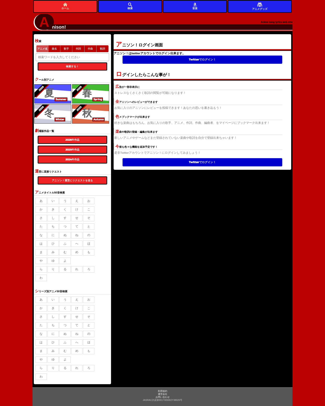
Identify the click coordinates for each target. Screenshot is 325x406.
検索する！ (72, 66)
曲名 (54, 48)
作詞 (78, 48)
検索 (130, 6)
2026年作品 (72, 139)
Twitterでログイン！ (202, 59)
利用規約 (162, 391)
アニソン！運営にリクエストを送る (72, 180)
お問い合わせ (163, 397)
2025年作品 (72, 149)
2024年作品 (72, 159)
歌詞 (102, 48)
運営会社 (162, 394)
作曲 (90, 48)
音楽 (194, 6)
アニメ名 (42, 48)
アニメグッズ (259, 6)
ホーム (65, 6)
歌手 (66, 48)
